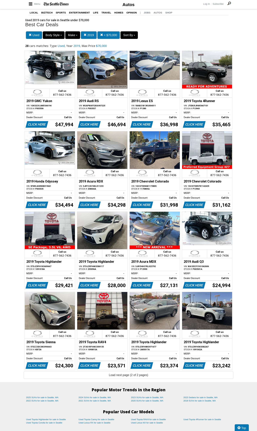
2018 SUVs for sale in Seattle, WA (199, 400)
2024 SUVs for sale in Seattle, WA (95, 397)
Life (95, 12)
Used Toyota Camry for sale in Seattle (96, 419)
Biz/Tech (47, 12)
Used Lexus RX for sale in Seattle (94, 422)
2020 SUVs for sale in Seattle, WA (147, 400)
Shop (168, 12)
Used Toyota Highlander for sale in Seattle (46, 419)
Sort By (129, 35)
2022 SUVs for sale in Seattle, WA (42, 400)
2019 (89, 35)
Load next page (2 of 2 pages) (128, 375)
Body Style (54, 35)
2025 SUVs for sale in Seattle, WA (42, 397)
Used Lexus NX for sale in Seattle (147, 422)
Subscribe (218, 3)
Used (34, 35)
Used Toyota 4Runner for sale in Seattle (202, 419)
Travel (106, 12)
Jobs (147, 12)
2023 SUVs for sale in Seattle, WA (147, 397)
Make (72, 35)
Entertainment (79, 12)
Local (34, 12)
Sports (61, 12)
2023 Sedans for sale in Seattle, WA (200, 397)
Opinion (131, 12)
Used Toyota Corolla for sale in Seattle (44, 422)
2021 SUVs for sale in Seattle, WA (95, 400)
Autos (128, 4)
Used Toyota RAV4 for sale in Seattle (148, 419)
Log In (206, 3)
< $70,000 (108, 35)
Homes (118, 12)
